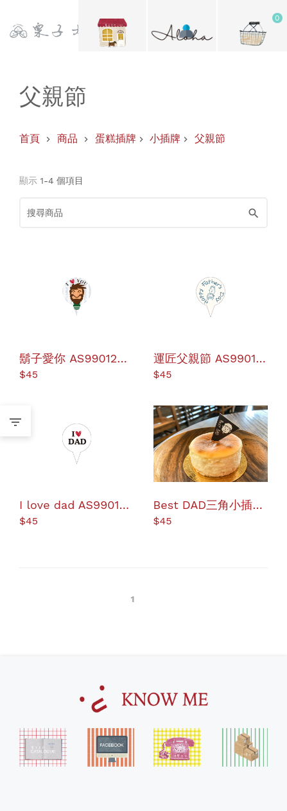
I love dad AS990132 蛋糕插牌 (76, 504)
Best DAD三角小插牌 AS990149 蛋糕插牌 (209, 504)
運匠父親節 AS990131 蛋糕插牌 (210, 358)
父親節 (210, 138)
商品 (67, 138)
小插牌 (165, 138)
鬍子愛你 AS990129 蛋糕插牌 (71, 358)
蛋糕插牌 (115, 138)
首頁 (29, 138)
